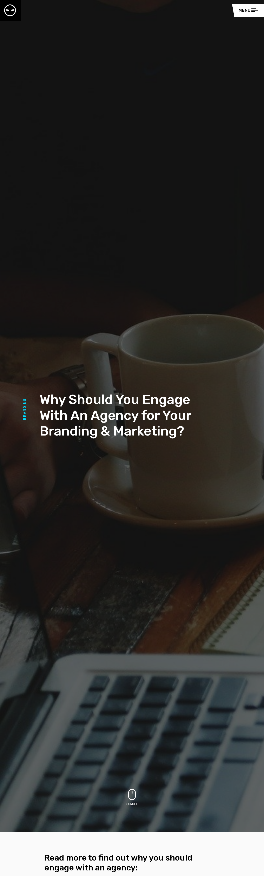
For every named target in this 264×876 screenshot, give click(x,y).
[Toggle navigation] (249, 10)
